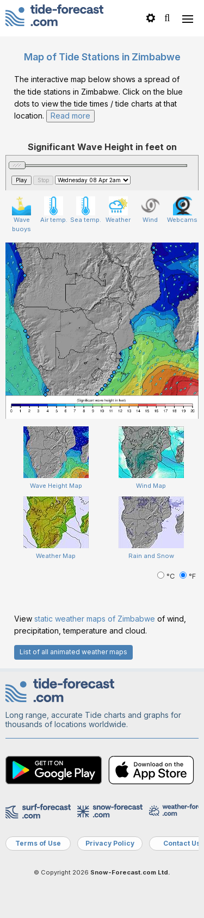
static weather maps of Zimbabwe (94, 618)
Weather (118, 210)
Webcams (182, 210)
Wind (150, 210)
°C (167, 576)
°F (188, 576)
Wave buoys (21, 214)
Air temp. (53, 210)
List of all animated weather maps (73, 652)
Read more (70, 115)
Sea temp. (85, 210)
